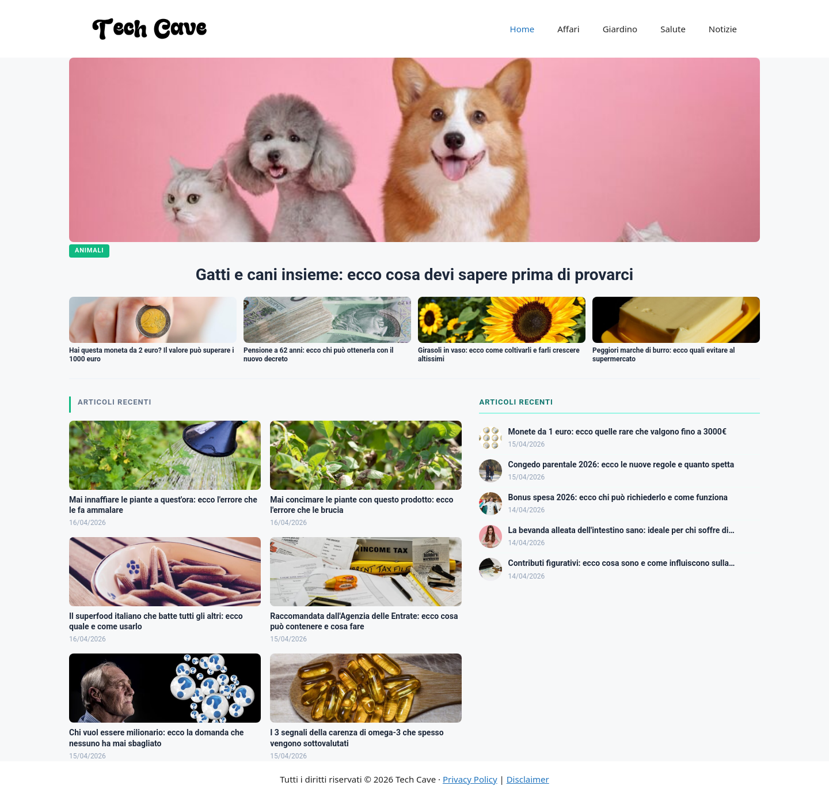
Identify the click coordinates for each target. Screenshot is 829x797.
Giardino (620, 29)
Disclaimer (528, 779)
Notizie (723, 29)
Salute (673, 29)
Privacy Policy (470, 779)
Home (522, 29)
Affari (568, 29)
